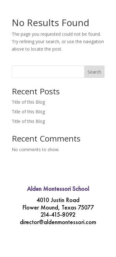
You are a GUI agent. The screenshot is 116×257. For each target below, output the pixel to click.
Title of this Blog (28, 102)
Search (94, 72)
